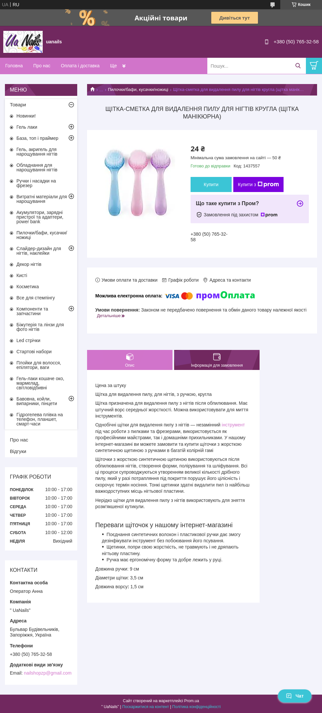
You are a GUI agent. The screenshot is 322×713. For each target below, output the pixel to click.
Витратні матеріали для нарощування (41, 199)
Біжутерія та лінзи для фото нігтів (40, 327)
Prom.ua (191, 701)
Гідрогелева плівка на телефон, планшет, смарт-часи (39, 419)
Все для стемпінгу (35, 297)
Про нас (41, 65)
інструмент (233, 424)
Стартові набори (34, 351)
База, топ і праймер (37, 138)
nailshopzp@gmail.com (48, 673)
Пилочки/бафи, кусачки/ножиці (138, 89)
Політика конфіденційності (196, 706)
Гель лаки (26, 127)
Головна (14, 65)
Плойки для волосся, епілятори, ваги (38, 365)
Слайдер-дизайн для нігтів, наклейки (38, 251)
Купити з (258, 184)
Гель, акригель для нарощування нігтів (37, 152)
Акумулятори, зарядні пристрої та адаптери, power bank (39, 217)
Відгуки (18, 451)
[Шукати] (298, 66)
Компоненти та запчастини (32, 311)
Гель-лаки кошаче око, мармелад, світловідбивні (40, 383)
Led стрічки (28, 340)
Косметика (27, 286)
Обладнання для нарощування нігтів (37, 167)
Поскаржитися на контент (145, 706)
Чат (295, 696)
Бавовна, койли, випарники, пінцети (36, 401)
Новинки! (26, 116)
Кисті (21, 275)
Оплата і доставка (80, 65)
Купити (211, 184)
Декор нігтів (28, 264)
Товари (18, 104)
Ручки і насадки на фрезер (36, 183)
